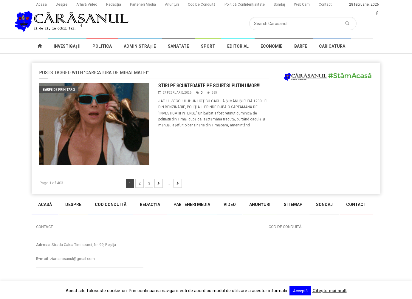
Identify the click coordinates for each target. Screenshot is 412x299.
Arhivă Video (86, 4)
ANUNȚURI (259, 204)
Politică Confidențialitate (244, 4)
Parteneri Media (143, 4)
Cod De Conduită (202, 4)
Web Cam (302, 4)
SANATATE (178, 46)
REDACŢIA (150, 204)
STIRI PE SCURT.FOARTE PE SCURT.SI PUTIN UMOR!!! (209, 86)
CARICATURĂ (332, 46)
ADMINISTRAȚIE (140, 46)
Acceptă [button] (300, 291)
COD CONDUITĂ (110, 204)
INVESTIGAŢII (67, 46)
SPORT (208, 46)
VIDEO (230, 204)
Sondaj (279, 4)
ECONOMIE (271, 46)
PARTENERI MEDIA (192, 204)
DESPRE (73, 204)
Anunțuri (172, 4)
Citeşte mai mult (329, 290)
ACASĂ (45, 204)
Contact (325, 4)
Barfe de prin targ (59, 89)
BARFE (300, 46)
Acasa (41, 4)
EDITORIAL (238, 46)
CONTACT (356, 204)
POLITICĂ (102, 46)
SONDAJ (324, 204)
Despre (61, 4)
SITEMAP (293, 204)
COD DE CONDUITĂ (285, 226)
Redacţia (113, 4)
